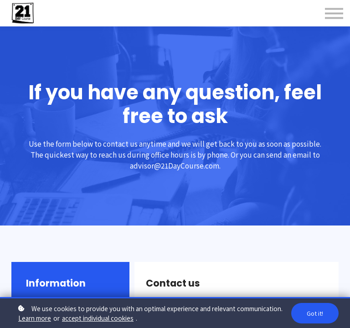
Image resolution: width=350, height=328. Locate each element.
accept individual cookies (98, 318)
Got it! (315, 313)
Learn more (34, 318)
